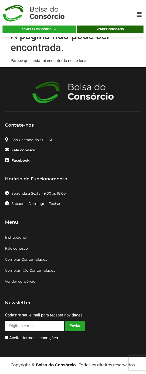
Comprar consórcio (39, 29)
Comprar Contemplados (26, 259)
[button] (139, 14)
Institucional (16, 237)
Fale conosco (16, 248)
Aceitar (31, 338)
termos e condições (40, 337)
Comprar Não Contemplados (30, 270)
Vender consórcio (110, 29)
